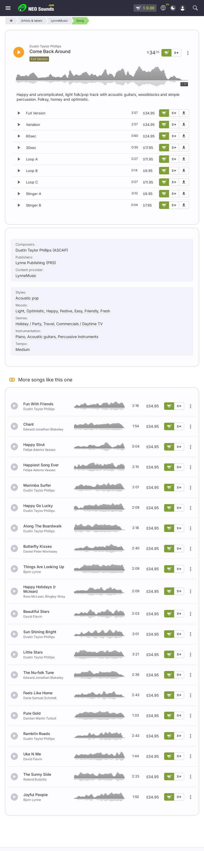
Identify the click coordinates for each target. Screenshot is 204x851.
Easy (78, 311)
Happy (52, 311)
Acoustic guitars (41, 336)
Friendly (91, 311)
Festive (66, 311)
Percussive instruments (78, 336)
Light (20, 311)
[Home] (10, 20)
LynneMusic (26, 275)
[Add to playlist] (174, 113)
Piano (20, 336)
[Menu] (8, 8)
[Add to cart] (164, 113)
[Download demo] (184, 113)
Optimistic (35, 311)
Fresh (105, 311)
